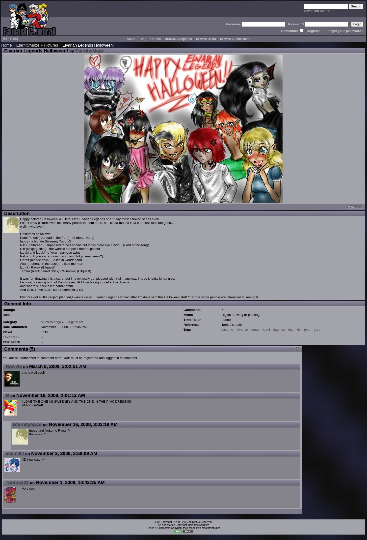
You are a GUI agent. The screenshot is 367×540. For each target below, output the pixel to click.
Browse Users (206, 39)
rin (299, 329)
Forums (155, 39)
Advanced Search (317, 11)
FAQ (142, 39)
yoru (317, 329)
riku (290, 329)
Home (6, 45)
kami (266, 329)
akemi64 (15, 453)
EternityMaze (27, 45)
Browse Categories (178, 39)
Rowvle (14, 366)
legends (279, 329)
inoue (255, 329)
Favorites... (11, 337)
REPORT (355, 207)
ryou (307, 329)
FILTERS (10, 38)
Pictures (51, 45)
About (131, 39)
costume (227, 329)
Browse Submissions (235, 39)
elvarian (242, 329)
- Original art (74, 322)
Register (313, 31)
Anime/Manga (51, 322)
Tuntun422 (17, 482)
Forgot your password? (344, 31)
